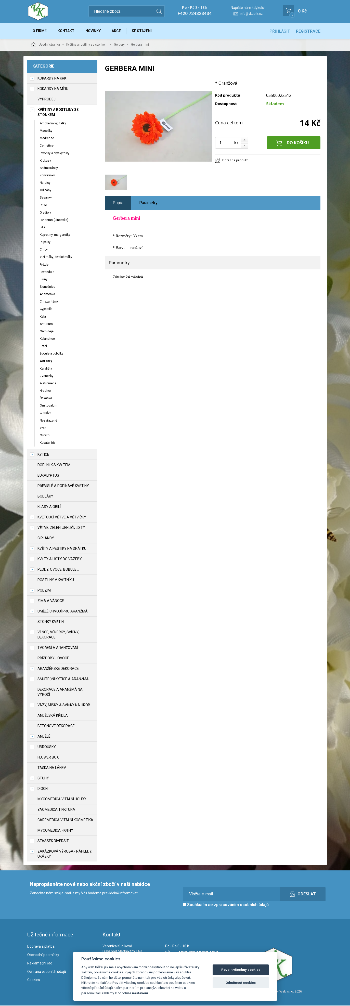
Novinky (94, 31)
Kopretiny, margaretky (55, 235)
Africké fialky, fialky (53, 124)
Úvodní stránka (45, 44)
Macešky (46, 131)
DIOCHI (42, 789)
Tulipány (45, 190)
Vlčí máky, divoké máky (56, 257)
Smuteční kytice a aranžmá (63, 679)
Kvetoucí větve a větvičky (61, 518)
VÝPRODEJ (46, 100)
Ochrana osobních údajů (46, 972)
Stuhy (43, 779)
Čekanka (46, 398)
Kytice (43, 455)
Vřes (43, 428)
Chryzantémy (49, 302)
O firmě (40, 31)
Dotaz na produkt (235, 161)
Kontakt (67, 31)
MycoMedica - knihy (55, 831)
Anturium (46, 324)
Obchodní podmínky (43, 955)
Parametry (148, 203)
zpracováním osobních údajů (241, 905)
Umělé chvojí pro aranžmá (62, 612)
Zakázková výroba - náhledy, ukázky (64, 854)
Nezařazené (48, 421)
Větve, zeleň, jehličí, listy (61, 528)
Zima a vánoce (50, 601)
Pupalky (45, 242)
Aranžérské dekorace (58, 669)
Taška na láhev (51, 768)
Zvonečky (46, 376)
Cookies (33, 980)
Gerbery (119, 45)
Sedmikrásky (49, 168)
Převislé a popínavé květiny (63, 486)
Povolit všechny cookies (240, 970)
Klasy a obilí (49, 507)
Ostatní (45, 436)
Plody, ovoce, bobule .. (58, 570)
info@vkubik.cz (251, 14)
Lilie (42, 228)
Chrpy (44, 250)
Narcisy (45, 183)
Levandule (47, 272)
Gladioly (45, 213)
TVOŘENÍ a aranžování (57, 648)
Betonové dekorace (56, 726)
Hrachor (45, 391)
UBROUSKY (46, 747)
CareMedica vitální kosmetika (65, 820)
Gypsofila (46, 309)
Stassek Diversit (53, 841)
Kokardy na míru (52, 89)
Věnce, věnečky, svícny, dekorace (58, 635)
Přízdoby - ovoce (53, 659)
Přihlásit (279, 31)
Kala (43, 317)
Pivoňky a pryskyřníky (54, 153)
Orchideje (47, 332)
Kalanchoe (47, 339)
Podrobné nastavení (131, 993)
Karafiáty (46, 369)
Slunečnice (47, 287)
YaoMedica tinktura (56, 810)
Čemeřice (47, 146)
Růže (43, 205)
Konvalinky (47, 176)
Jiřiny (43, 280)
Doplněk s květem (53, 465)
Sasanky (46, 198)
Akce (118, 31)
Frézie (44, 265)
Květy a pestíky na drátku (61, 549)
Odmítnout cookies (241, 983)
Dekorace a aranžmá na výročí (60, 692)
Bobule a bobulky (51, 354)
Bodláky (45, 497)
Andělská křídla (52, 716)
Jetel (43, 346)
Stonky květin (50, 622)
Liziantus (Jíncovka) (54, 220)
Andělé (43, 737)
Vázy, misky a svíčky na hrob (63, 705)
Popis (118, 203)
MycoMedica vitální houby (61, 800)
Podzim (44, 591)
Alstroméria (48, 384)
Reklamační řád (39, 964)
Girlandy (45, 539)
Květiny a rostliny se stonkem (87, 45)
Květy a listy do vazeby (59, 559)
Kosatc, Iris (48, 443)
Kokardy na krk (51, 79)
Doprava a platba (41, 947)
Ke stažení (144, 31)
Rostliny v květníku (55, 580)
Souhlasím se (226, 905)
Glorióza (45, 413)
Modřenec (47, 138)
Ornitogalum (48, 406)
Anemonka (47, 294)
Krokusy (45, 161)
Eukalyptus (48, 476)
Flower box (48, 758)
